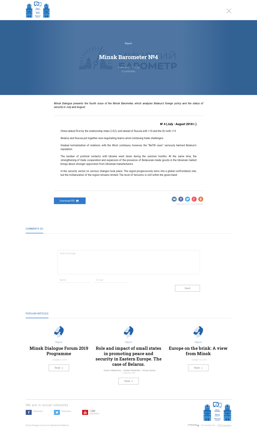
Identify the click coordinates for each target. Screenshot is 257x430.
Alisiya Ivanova (148, 370)
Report (128, 43)
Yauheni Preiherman (131, 370)
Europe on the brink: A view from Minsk (198, 350)
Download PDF (70, 200)
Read (59, 367)
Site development (208, 425)
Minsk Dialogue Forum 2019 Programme (59, 350)
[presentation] (82, 291)
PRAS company (224, 425)
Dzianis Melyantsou (112, 370)
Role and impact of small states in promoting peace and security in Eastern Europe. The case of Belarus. (129, 356)
